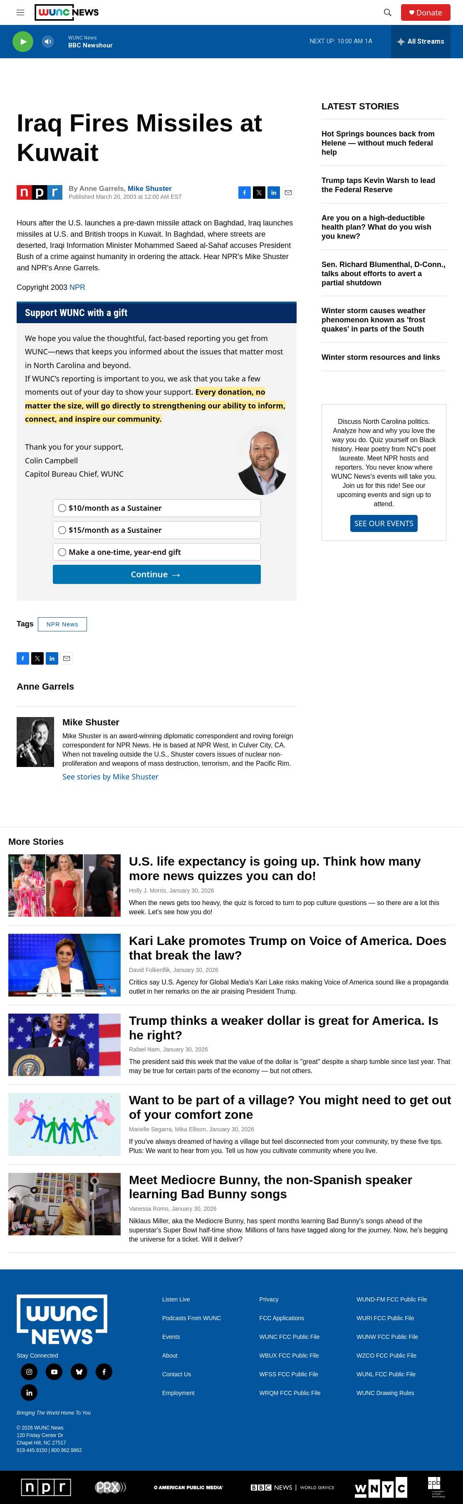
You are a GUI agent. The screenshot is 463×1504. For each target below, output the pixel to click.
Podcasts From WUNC (191, 1318)
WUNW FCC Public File (387, 1337)
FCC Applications (282, 1318)
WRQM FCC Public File (290, 1393)
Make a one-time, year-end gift (125, 552)
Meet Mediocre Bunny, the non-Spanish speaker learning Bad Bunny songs (270, 1187)
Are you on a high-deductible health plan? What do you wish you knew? (376, 227)
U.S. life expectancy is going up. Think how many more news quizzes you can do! (275, 868)
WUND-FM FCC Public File (392, 1299)
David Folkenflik (149, 970)
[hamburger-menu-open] (20, 12)
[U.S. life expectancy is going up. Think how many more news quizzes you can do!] (64, 885)
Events (171, 1337)
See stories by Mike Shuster (110, 777)
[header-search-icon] (388, 12)
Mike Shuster (150, 189)
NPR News (62, 624)
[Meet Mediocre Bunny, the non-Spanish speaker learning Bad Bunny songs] (64, 1204)
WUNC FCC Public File (290, 1337)
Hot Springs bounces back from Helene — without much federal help (378, 143)
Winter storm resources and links (381, 357)
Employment (178, 1393)
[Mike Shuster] (35, 742)
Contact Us (176, 1374)
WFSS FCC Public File (289, 1374)
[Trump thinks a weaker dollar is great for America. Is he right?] (64, 1045)
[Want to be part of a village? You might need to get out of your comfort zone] (64, 1124)
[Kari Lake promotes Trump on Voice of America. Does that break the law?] (64, 965)
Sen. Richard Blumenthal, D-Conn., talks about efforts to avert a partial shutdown (384, 273)
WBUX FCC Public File (289, 1356)
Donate (429, 12)
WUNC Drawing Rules (385, 1393)
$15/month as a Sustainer (115, 530)
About (170, 1356)
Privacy (269, 1299)
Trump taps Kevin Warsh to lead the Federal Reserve (378, 185)
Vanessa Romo (148, 1208)
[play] (23, 42)
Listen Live (176, 1299)
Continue (156, 574)
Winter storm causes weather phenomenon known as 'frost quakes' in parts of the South (374, 320)
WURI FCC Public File (385, 1318)
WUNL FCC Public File (386, 1374)
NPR (77, 287)
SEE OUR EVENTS (383, 523)
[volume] (48, 41)
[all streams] (421, 41)
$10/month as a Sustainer (115, 508)
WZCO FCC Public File (386, 1356)
